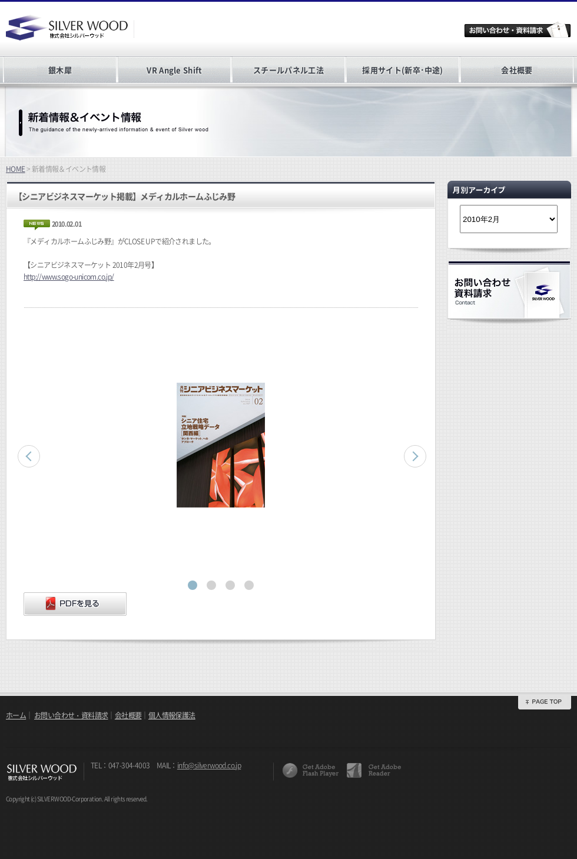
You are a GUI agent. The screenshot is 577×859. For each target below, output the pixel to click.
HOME (15, 169)
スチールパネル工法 (288, 69)
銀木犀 (60, 69)
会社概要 (516, 69)
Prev (29, 456)
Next (415, 456)
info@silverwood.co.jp (209, 765)
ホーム (16, 715)
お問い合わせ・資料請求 (71, 715)
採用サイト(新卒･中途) (402, 69)
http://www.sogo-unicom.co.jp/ (69, 276)
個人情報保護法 (171, 715)
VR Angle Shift (174, 69)
